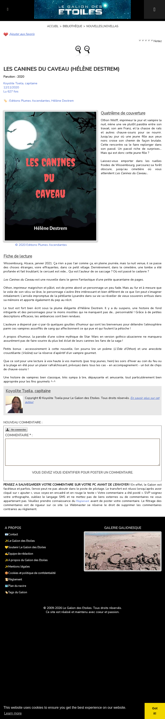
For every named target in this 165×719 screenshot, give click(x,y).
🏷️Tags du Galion (16, 592)
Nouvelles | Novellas (102, 26)
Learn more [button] (13, 713)
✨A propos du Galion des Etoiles (26, 560)
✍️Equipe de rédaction (19, 554)
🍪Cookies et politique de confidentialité (30, 573)
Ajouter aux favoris (22, 34)
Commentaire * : (18, 435)
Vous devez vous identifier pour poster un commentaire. (82, 472)
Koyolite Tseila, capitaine (20, 83)
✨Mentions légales (17, 567)
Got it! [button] (154, 711)
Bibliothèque (72, 26)
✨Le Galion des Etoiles (20, 541)
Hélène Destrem (62, 101)
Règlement (82, 501)
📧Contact (11, 534)
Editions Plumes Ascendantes (29, 101)
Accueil (52, 26)
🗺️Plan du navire (15, 586)
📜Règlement (13, 580)
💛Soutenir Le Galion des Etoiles (25, 547)
